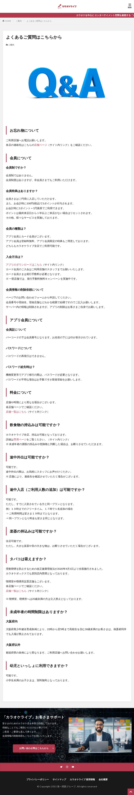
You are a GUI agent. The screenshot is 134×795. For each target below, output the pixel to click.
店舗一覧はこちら (16, 411)
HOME (8, 21)
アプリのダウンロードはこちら (24, 264)
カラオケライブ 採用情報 (82, 779)
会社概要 (103, 779)
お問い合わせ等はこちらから (34, 748)
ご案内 (19, 21)
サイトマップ (59, 779)
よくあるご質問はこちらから (39, 21)
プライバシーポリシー (37, 779)
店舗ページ (40, 144)
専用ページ (20, 439)
